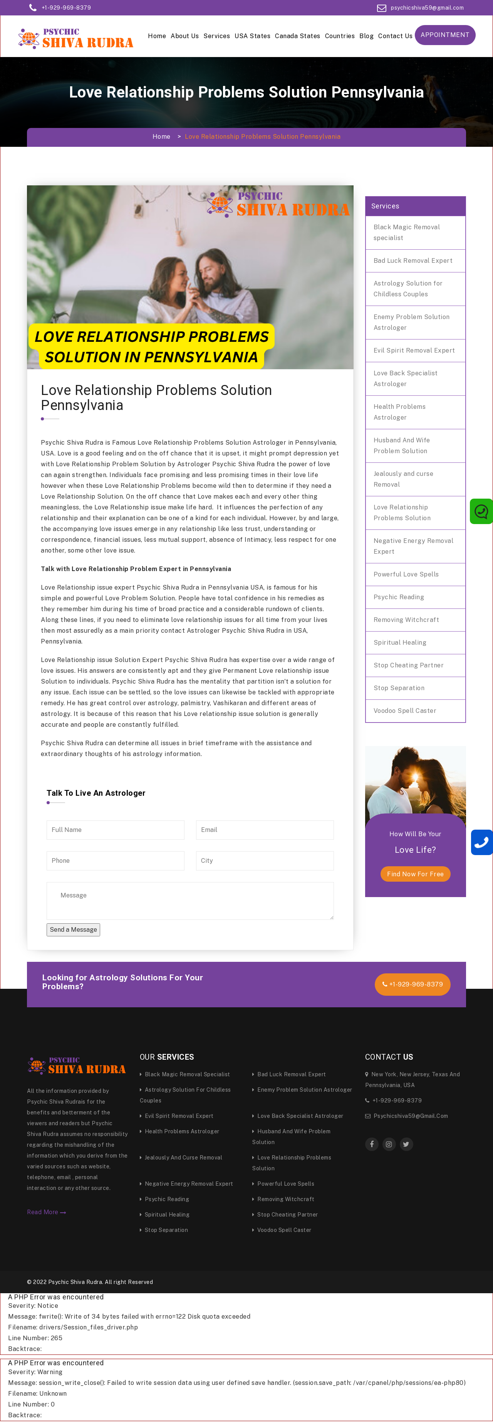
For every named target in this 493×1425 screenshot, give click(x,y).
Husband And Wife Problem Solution (402, 446)
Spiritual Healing (400, 642)
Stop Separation (399, 688)
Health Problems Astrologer (400, 412)
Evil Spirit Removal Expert (414, 350)
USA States (252, 36)
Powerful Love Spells (406, 574)
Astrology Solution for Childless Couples (408, 289)
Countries (340, 36)
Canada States (297, 36)
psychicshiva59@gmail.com (427, 8)
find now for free (415, 874)
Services (216, 36)
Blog (366, 36)
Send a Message (73, 929)
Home (157, 36)
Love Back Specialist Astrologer (406, 379)
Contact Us (395, 36)
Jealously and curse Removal (404, 479)
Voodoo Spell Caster (405, 710)
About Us (185, 36)
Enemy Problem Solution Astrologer (412, 322)
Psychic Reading (399, 597)
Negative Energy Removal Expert (414, 546)
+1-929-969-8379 (66, 8)
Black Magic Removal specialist (407, 232)
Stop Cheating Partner (409, 665)
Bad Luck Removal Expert (413, 260)
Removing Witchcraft (406, 619)
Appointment (445, 35)
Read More (47, 1212)
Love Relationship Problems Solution (402, 513)
